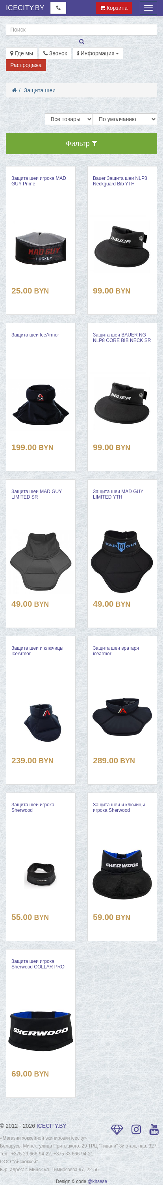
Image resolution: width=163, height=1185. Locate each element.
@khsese (97, 1181)
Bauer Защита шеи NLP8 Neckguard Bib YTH (120, 181)
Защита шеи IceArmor (35, 335)
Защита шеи (40, 90)
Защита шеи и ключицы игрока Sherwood (119, 807)
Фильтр (81, 144)
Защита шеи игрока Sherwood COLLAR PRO (38, 964)
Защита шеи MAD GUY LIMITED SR (36, 494)
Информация (98, 53)
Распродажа (26, 65)
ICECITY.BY (25, 8)
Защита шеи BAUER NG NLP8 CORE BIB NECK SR (122, 337)
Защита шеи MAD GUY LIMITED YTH (118, 494)
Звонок (55, 53)
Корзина (114, 8)
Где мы (21, 53)
